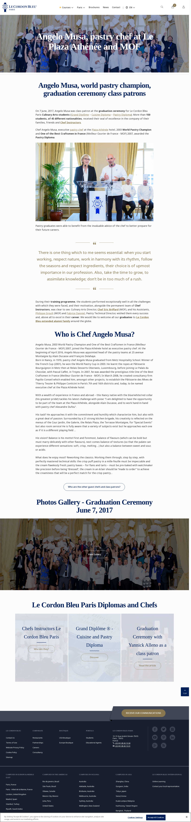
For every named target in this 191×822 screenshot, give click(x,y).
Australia (82, 781)
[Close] (187, 817)
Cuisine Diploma (101, 114)
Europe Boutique (66, 742)
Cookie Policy (11, 752)
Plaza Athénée (100, 129)
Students (89, 738)
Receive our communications (143, 713)
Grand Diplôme (80, 114)
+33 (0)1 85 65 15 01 (122, 746)
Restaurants (38, 738)
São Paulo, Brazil (49, 786)
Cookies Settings (135, 817)
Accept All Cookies (156, 817)
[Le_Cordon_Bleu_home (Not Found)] (19, 7)
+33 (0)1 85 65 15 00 (122, 743)
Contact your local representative (165, 786)
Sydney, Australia (86, 801)
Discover (94, 657)
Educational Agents (94, 742)
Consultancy (38, 752)
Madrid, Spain (11, 799)
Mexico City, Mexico (50, 796)
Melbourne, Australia (87, 796)
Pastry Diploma (122, 114)
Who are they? (41, 649)
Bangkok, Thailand (123, 810)
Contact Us (10, 738)
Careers (36, 747)
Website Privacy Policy (15, 747)
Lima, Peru (47, 801)
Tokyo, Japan (121, 791)
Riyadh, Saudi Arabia (14, 809)
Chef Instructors (70, 122)
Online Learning (158, 781)
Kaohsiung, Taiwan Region (126, 806)
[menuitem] (161, 7)
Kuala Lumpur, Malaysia (125, 801)
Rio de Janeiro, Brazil (51, 781)
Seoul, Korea (121, 796)
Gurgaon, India (122, 786)
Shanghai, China (122, 781)
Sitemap (9, 757)
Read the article (147, 665)
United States (48, 806)
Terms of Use (11, 742)
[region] (95, 817)
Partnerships (38, 742)
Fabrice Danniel (76, 313)
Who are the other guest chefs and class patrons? (94, 486)
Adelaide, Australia (86, 786)
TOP (185, 691)
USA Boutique (65, 738)
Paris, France (11, 784)
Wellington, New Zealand (89, 806)
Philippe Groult (44, 313)
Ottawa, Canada (49, 791)
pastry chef (76, 129)
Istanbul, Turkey (12, 804)
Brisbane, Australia (86, 791)
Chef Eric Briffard (108, 309)
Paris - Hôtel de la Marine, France (19, 789)
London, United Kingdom (16, 794)
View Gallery (94, 554)
